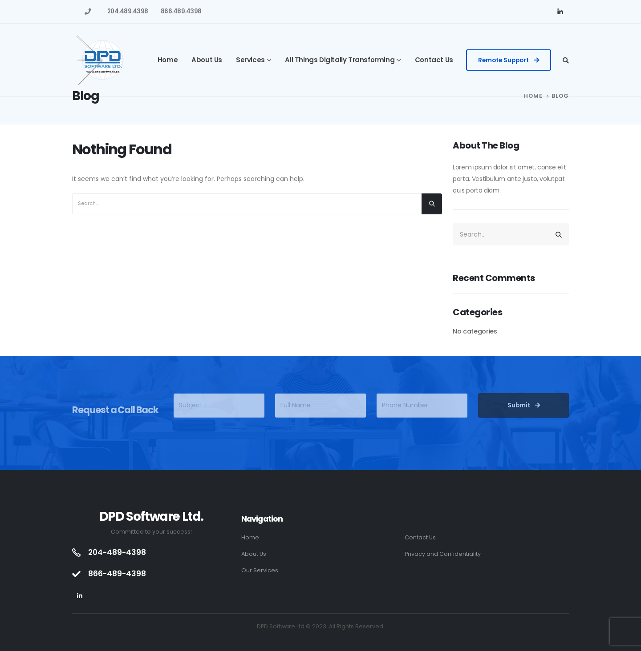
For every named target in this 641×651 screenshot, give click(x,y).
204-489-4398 (117, 552)
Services (250, 59)
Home (168, 59)
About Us (206, 59)
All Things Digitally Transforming (339, 59)
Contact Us (434, 59)
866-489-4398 (117, 573)
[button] (509, 60)
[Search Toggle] (565, 60)
